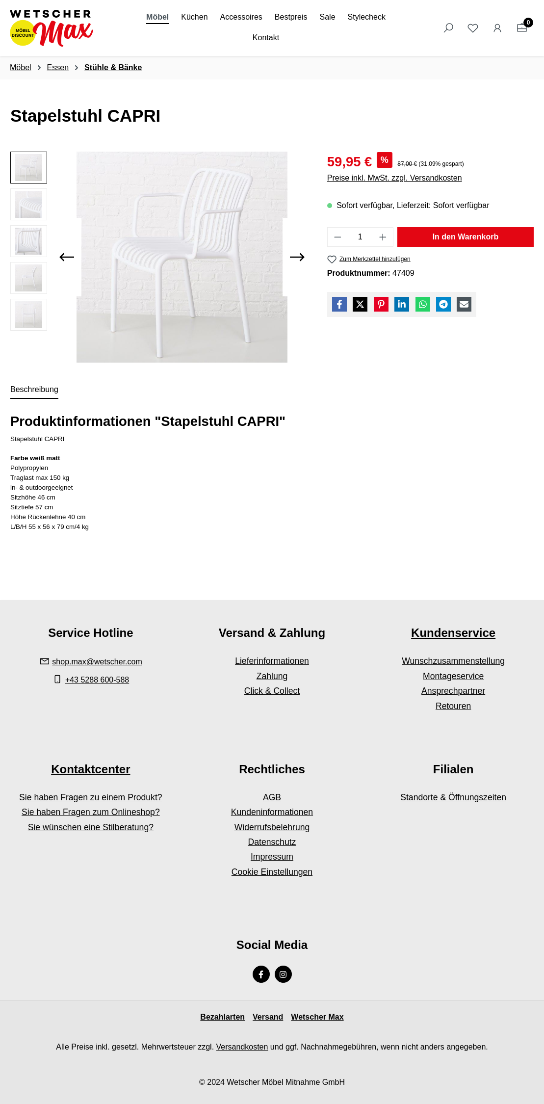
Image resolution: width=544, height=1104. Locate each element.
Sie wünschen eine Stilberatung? (91, 827)
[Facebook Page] (261, 974)
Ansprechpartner (453, 691)
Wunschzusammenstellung (453, 661)
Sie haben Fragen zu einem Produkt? (90, 797)
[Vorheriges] (66, 257)
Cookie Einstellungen (272, 872)
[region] (158, 257)
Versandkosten (242, 1047)
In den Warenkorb (466, 237)
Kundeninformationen (272, 812)
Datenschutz (272, 842)
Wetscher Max (317, 1017)
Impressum (272, 857)
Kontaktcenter (90, 769)
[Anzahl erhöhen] (383, 237)
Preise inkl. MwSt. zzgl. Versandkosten (394, 178)
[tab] (34, 390)
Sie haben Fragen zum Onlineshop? (91, 812)
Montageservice (453, 676)
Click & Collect (272, 691)
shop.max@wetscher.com (97, 661)
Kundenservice (453, 632)
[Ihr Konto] (497, 28)
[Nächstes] (297, 257)
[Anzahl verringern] (337, 237)
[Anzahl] (360, 237)
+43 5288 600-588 (97, 680)
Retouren (453, 706)
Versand (268, 1017)
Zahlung (272, 676)
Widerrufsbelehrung (272, 827)
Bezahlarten (222, 1017)
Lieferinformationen (272, 661)
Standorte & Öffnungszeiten (453, 797)
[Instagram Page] (283, 974)
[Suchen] (448, 28)
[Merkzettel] (473, 28)
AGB (272, 797)
